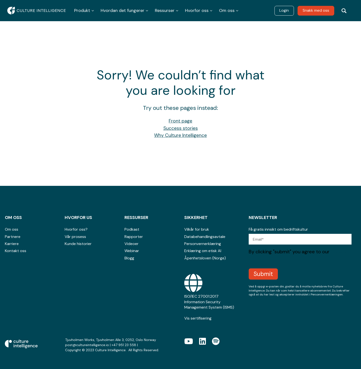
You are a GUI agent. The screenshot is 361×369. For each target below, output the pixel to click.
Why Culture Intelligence (180, 135)
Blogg (129, 258)
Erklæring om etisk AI (202, 250)
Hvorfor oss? (76, 229)
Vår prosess (75, 236)
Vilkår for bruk (196, 229)
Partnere (12, 236)
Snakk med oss (316, 10)
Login (284, 10)
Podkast (131, 229)
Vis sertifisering (197, 318)
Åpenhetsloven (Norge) (205, 258)
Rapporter (133, 236)
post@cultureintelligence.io (87, 345)
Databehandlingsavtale (204, 236)
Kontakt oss (15, 250)
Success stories (180, 128)
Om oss (11, 229)
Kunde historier (78, 243)
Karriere (12, 243)
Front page (180, 121)
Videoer (131, 243)
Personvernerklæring (202, 243)
